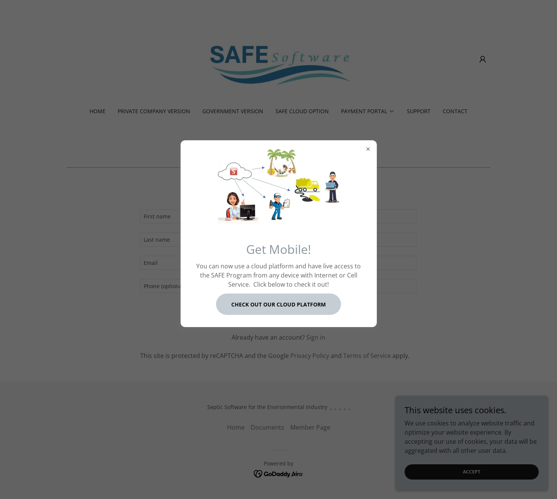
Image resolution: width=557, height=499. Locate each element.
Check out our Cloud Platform (278, 304)
